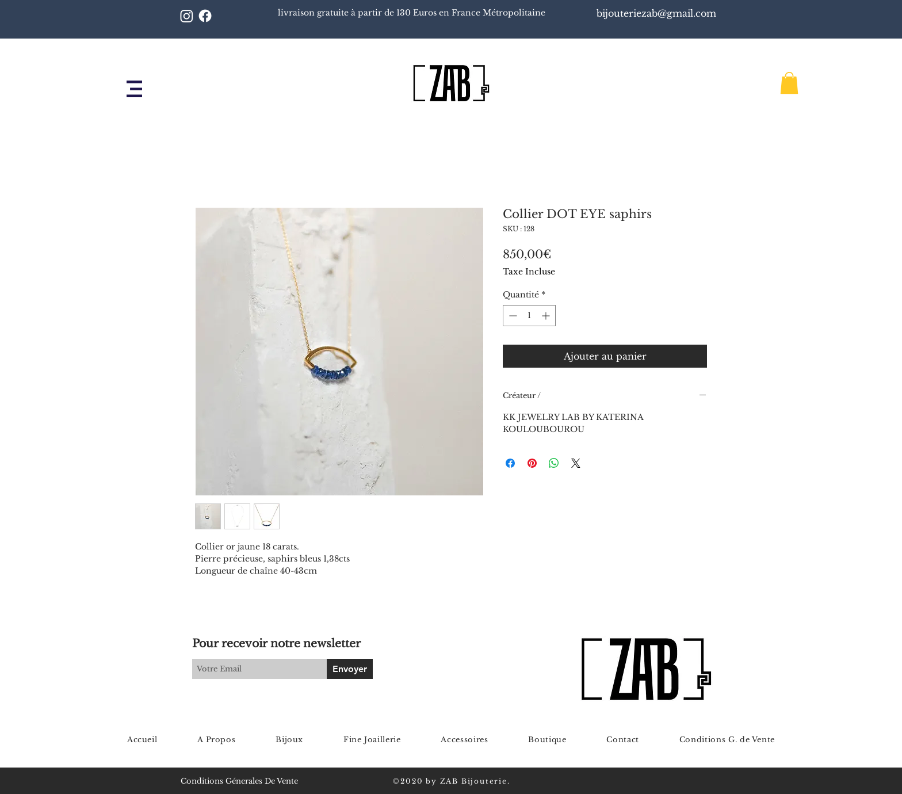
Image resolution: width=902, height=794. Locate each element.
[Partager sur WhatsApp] (554, 463)
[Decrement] (511, 316)
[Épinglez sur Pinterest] (532, 463)
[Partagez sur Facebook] (510, 463)
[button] (134, 89)
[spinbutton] (529, 316)
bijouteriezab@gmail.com (658, 13)
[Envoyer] (350, 669)
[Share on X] (576, 463)
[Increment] (547, 316)
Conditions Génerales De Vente (239, 781)
